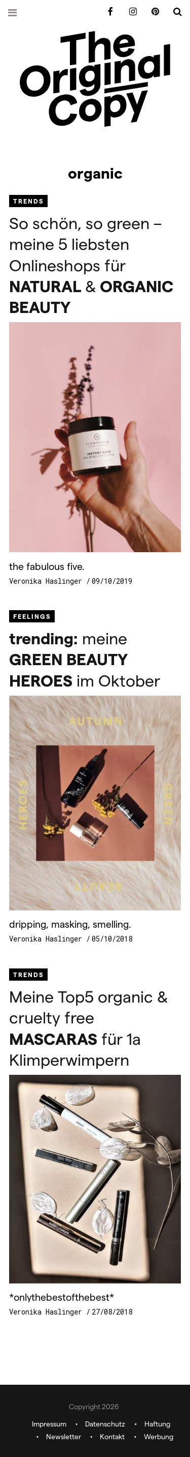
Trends (28, 201)
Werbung (158, 1436)
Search (174, 12)
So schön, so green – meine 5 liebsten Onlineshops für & (91, 264)
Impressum (49, 1424)
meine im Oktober (84, 658)
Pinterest (151, 12)
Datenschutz (105, 1424)
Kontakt (112, 1436)
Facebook (107, 12)
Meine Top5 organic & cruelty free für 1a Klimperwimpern (88, 1027)
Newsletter (63, 1436)
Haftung (157, 1424)
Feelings (32, 616)
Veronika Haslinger (47, 581)
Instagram (129, 12)
